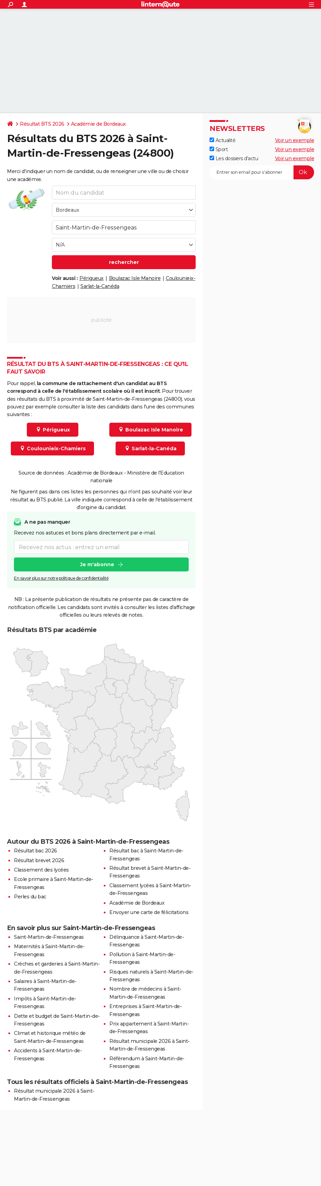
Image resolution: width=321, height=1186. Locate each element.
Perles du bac (30, 897)
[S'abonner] (262, 172)
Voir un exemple (294, 140)
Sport (219, 149)
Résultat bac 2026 (35, 851)
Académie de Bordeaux (98, 124)
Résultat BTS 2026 (42, 124)
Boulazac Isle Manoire (135, 278)
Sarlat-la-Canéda (99, 286)
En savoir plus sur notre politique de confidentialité (61, 578)
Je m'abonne (97, 564)
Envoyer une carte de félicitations (148, 912)
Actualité (222, 140)
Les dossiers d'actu (234, 158)
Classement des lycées (41, 870)
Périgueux (91, 278)
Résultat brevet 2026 (39, 860)
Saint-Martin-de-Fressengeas (49, 937)
